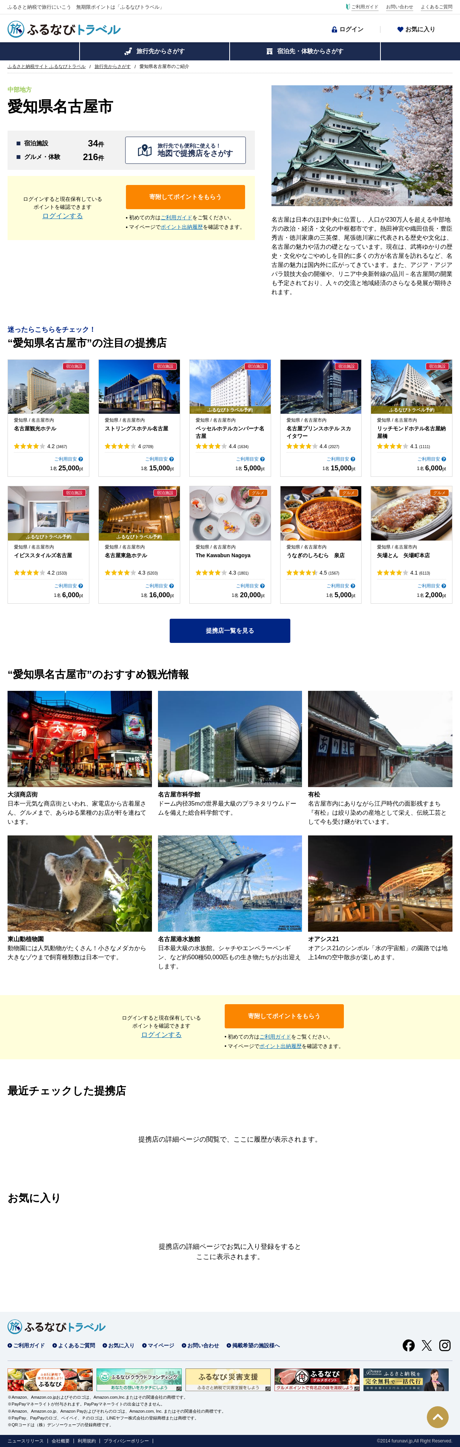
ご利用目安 (65, 459)
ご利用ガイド (365, 7)
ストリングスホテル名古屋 (136, 428)
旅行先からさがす (160, 51)
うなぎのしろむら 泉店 (316, 555)
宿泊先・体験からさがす (310, 51)
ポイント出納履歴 (182, 227)
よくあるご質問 (436, 7)
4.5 (329, 573)
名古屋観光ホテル (35, 428)
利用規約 (87, 1441)
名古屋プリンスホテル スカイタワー (319, 432)
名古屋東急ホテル (126, 555)
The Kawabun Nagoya (223, 555)
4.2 (57, 446)
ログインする (62, 216)
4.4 (238, 446)
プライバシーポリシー (126, 1441)
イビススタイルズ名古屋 (43, 555)
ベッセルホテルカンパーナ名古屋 (230, 432)
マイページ (161, 1345)
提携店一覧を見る (230, 630)
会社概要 (61, 1441)
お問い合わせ (399, 7)
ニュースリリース (26, 1441)
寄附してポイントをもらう (185, 197)
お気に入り (420, 29)
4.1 (420, 446)
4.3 (148, 573)
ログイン (351, 29)
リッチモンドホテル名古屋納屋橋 (411, 432)
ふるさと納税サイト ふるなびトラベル (47, 66)
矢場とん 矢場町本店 (403, 555)
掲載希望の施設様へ (256, 1345)
